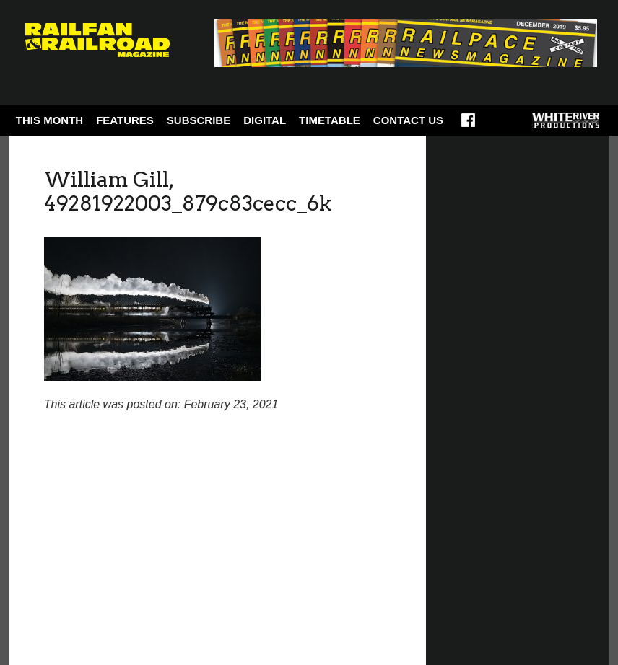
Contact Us (408, 120)
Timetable (329, 120)
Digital (264, 120)
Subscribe (198, 120)
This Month (49, 120)
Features (125, 120)
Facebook (468, 124)
